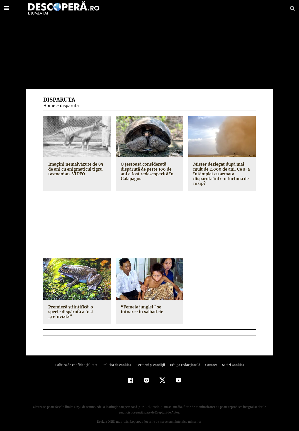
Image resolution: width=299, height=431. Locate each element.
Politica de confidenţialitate (78, 360)
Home (49, 105)
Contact (209, 360)
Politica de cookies (117, 360)
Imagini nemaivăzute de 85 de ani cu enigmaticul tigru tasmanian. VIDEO (75, 169)
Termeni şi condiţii (150, 360)
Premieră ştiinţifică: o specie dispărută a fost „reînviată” (76, 309)
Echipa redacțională (183, 360)
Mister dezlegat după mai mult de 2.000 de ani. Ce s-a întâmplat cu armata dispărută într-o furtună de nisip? (220, 174)
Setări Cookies (230, 360)
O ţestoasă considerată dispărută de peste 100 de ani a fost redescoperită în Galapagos (149, 171)
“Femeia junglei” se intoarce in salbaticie (148, 309)
